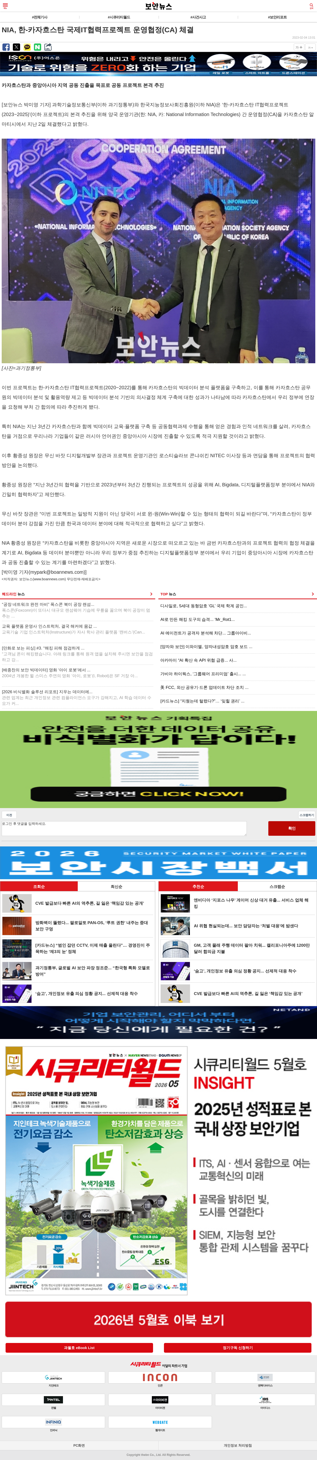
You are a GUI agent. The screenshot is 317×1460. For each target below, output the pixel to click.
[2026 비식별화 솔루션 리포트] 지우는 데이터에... (76, 698)
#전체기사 (39, 17)
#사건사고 (198, 17)
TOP (168, 594)
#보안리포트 (277, 17)
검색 (311, 6)
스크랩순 (277, 887)
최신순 (116, 887)
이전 (9, 815)
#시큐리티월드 (119, 17)
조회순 (39, 887)
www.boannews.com (49, 579)
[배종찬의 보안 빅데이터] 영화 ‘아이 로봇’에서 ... (70, 673)
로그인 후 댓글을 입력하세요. (124, 828)
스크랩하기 (307, 815)
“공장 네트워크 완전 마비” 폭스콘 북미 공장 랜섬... (76, 610)
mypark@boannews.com (57, 572)
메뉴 (5, 6)
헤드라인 (13, 594)
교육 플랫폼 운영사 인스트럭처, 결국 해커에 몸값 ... (73, 629)
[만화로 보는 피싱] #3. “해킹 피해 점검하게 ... (77, 654)
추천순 (198, 887)
